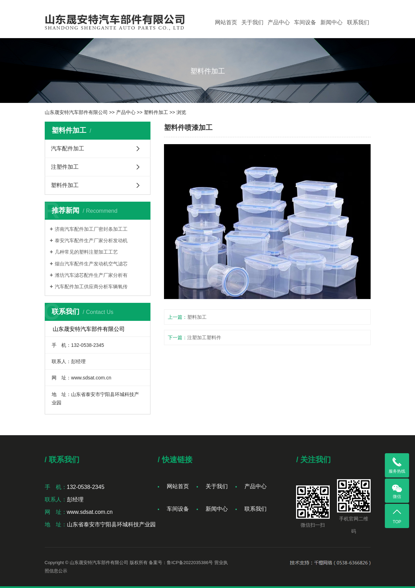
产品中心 (279, 22)
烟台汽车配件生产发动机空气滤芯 (91, 263)
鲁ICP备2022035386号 (190, 562)
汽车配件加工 (67, 148)
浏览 (181, 112)
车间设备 (305, 22)
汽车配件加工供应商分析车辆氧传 (91, 286)
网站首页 (226, 22)
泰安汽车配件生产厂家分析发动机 (91, 240)
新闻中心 (331, 22)
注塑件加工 (65, 167)
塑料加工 (197, 317)
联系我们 (358, 22)
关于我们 (252, 22)
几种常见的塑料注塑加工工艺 (86, 252)
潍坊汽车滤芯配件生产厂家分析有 (91, 275)
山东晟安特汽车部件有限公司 (76, 112)
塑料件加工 (156, 112)
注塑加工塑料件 (204, 337)
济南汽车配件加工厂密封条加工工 (91, 229)
